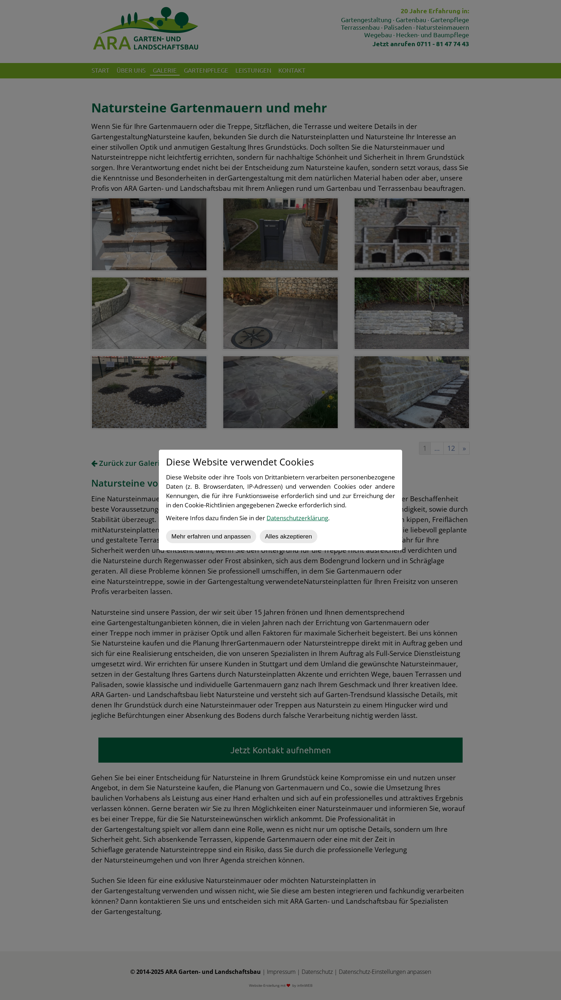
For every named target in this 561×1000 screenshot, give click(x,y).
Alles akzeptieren (288, 536)
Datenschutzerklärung (297, 518)
